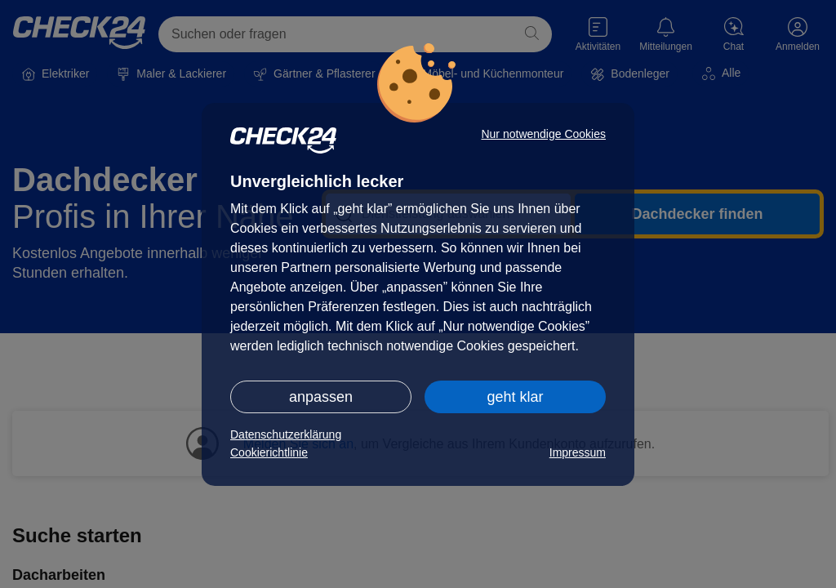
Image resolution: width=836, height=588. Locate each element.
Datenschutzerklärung (285, 434)
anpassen (321, 397)
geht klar (515, 397)
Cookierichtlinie (269, 452)
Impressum (577, 452)
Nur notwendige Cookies (543, 133)
